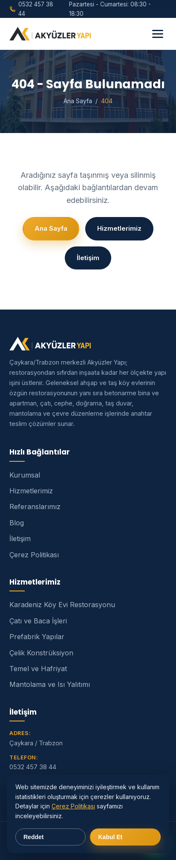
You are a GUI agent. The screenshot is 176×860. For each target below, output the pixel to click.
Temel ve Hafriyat (38, 668)
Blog (16, 522)
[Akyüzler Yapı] (50, 34)
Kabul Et (110, 837)
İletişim (88, 258)
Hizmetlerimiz (119, 228)
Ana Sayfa (77, 100)
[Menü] (158, 33)
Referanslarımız (35, 506)
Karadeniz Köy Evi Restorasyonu (62, 604)
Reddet (33, 837)
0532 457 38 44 (32, 766)
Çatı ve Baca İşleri (38, 621)
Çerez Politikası (34, 554)
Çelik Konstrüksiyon (41, 653)
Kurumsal (24, 475)
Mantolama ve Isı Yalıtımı (49, 684)
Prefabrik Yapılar (36, 636)
